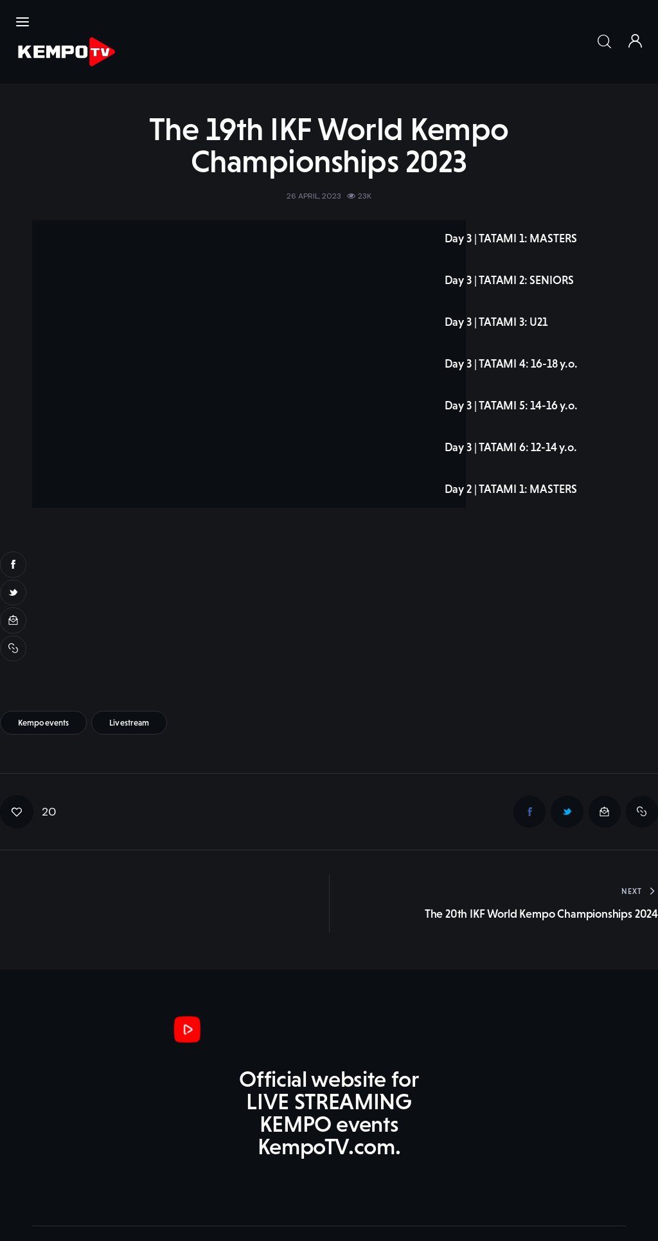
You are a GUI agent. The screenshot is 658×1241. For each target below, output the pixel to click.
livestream (129, 658)
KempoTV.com (64, 1187)
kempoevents (43, 658)
